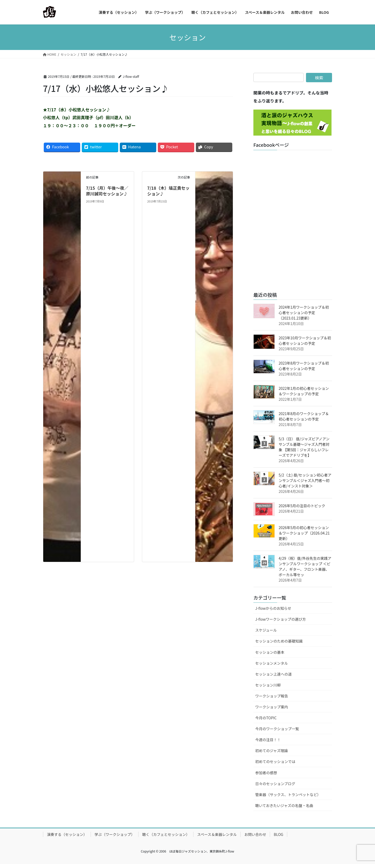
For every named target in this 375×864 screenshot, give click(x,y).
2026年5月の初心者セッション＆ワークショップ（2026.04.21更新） (304, 533)
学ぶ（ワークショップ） (115, 834)
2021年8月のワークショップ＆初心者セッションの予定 (304, 416)
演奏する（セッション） (67, 834)
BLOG (278, 834)
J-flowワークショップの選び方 (280, 619)
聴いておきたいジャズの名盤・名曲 (284, 805)
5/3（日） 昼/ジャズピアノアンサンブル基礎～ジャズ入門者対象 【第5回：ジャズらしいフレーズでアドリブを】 (304, 447)
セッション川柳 (268, 685)
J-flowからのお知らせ (273, 608)
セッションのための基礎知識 (279, 641)
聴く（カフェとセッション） (166, 834)
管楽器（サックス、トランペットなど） (288, 794)
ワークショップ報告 (271, 695)
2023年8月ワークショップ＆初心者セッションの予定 (304, 365)
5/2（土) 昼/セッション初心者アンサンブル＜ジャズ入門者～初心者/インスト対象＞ (305, 480)
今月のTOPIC (266, 717)
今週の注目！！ (268, 739)
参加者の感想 (266, 772)
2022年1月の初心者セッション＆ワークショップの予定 (304, 391)
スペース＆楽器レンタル (217, 834)
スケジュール (266, 630)
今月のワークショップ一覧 (277, 728)
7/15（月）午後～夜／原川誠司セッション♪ (107, 191)
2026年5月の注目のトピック (302, 505)
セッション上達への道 (273, 674)
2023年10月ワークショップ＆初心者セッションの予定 (305, 340)
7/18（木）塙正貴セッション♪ (168, 191)
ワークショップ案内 (271, 706)
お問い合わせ (255, 834)
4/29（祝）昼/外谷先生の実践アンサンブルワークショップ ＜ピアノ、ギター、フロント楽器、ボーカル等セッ (305, 566)
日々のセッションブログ (275, 783)
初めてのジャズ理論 (271, 750)
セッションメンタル (271, 663)
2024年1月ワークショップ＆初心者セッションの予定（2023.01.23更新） (304, 312)
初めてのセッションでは (275, 761)
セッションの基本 (269, 652)
